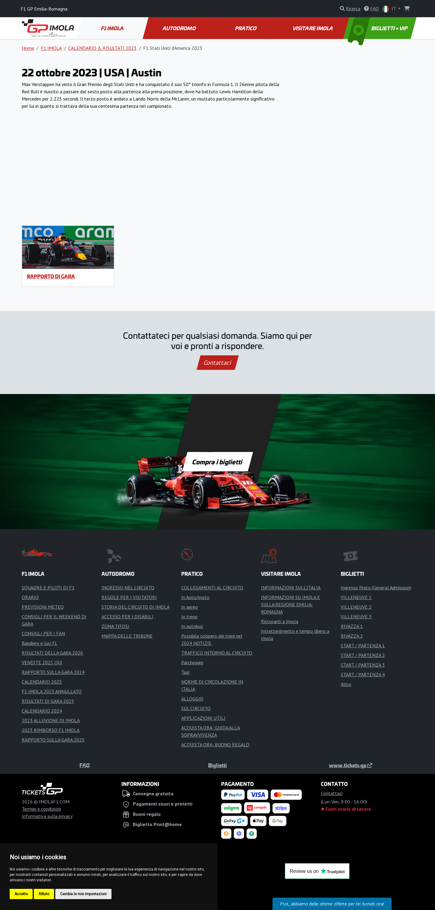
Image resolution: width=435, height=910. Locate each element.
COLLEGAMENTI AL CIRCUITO (212, 588)
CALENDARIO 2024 (42, 711)
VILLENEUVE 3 (356, 617)
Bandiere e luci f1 (39, 643)
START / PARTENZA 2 (363, 655)
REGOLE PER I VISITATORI (129, 597)
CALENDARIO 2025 (42, 682)
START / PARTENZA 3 (363, 665)
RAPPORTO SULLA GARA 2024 (53, 672)
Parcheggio (192, 662)
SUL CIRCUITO (196, 708)
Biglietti (217, 765)
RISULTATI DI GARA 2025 (48, 701)
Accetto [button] (21, 894)
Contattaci (218, 363)
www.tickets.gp (350, 765)
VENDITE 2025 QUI (42, 662)
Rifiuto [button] (44, 894)
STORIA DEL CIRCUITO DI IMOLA (135, 607)
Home (28, 48)
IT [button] (389, 8)
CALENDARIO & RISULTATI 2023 (102, 48)
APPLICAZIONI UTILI (203, 718)
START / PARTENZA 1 (363, 645)
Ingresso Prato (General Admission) (376, 588)
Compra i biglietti (217, 461)
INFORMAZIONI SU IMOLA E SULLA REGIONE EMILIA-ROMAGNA (290, 604)
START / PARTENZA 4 (363, 674)
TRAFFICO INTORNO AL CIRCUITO (216, 653)
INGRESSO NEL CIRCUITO (128, 588)
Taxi (185, 672)
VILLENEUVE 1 (356, 597)
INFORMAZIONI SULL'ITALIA (291, 588)
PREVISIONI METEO (43, 607)
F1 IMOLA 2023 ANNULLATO (52, 691)
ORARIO (30, 597)
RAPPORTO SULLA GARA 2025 (53, 740)
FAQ (84, 765)
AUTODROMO (179, 28)
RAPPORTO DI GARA (51, 276)
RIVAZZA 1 (352, 626)
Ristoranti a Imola (279, 621)
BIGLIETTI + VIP (378, 28)
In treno (189, 617)
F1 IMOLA (112, 28)
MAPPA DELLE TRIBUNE (127, 636)
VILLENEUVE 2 (356, 607)
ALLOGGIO (192, 699)
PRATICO (246, 28)
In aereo (189, 607)
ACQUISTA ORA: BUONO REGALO (215, 745)
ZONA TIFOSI (115, 626)
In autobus (192, 626)
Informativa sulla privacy (47, 816)
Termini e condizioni (41, 809)
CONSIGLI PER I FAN (43, 633)
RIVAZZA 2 (352, 636)
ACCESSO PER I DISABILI (127, 617)
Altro (346, 684)
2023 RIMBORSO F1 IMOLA (50, 730)
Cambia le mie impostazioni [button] (83, 894)
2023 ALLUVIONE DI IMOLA (51, 720)
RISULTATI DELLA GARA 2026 (52, 653)
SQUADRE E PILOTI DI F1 (48, 588)
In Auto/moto (195, 597)
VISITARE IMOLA (313, 28)
